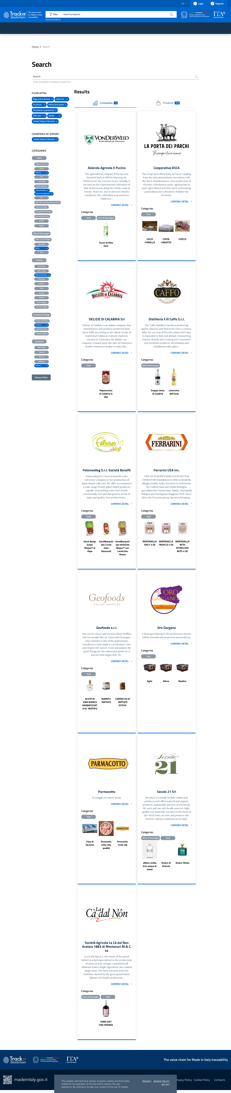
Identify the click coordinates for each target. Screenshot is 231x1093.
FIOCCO (182, 240)
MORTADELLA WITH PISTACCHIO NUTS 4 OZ (182, 547)
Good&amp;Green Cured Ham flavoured (106, 547)
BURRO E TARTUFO (106, 702)
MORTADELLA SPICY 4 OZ (150, 544)
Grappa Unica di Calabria (157, 393)
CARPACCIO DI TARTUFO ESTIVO (122, 704)
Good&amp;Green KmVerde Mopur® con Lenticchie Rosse (122, 549)
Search (37, 77)
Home (35, 47)
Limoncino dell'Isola (174, 393)
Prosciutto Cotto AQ (122, 845)
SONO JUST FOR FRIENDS (106, 1026)
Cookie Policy (161, 1081)
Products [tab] (168, 103)
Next (194, 233)
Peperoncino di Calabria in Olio (106, 395)
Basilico (182, 683)
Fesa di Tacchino (89, 845)
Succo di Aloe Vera (106, 245)
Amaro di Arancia (166, 866)
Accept (166, 1085)
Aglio (149, 683)
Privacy (147, 1081)
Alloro (166, 683)
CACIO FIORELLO (150, 241)
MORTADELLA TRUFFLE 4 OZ (166, 544)
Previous (138, 233)
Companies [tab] (105, 103)
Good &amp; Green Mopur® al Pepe (90, 547)
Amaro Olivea (182, 865)
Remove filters (41, 377)
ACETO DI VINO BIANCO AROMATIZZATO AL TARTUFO (89, 705)
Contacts (219, 1082)
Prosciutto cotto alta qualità (106, 847)
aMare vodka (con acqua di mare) (149, 868)
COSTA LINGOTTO (166, 241)
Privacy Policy (183, 1082)
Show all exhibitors (53, 19)
